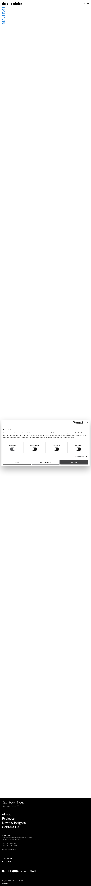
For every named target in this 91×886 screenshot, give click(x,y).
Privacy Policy (5, 883)
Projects (8, 819)
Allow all (74, 462)
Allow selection (45, 462)
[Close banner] (87, 422)
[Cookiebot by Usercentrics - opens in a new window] (74, 422)
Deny (17, 462)
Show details (79, 456)
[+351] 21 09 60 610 (9, 843)
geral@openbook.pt (9, 849)
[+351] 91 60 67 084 (9, 845)
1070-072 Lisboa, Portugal (11, 839)
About (6, 814)
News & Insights (14, 823)
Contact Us (10, 827)
